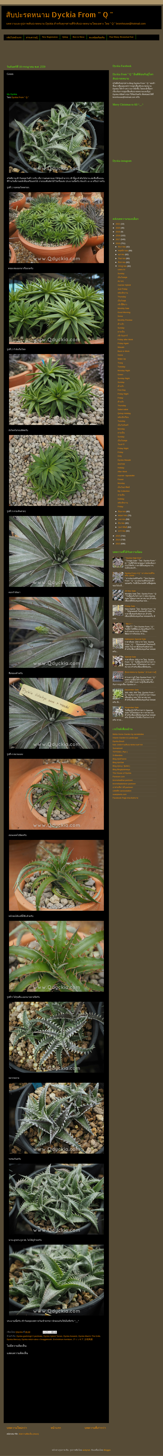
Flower (121, 479)
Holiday (121, 468)
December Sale (132, 690)
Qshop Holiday (124, 413)
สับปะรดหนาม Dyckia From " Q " (59, 14)
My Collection (124, 491)
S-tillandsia (117, 755)
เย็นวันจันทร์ (123, 425)
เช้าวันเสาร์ (123, 336)
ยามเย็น (121, 332)
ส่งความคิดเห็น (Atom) (29, 1434)
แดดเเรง (121, 269)
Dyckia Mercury (13, 1339)
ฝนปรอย (121, 464)
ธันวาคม (122, 247)
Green (120, 374)
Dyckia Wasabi (124, 460)
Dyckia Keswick (70, 1336)
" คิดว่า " (128, 624)
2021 (118, 224)
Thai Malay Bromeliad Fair (121, 37)
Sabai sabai (123, 409)
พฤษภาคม (123, 515)
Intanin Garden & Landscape (125, 738)
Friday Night (123, 394)
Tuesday (121, 367)
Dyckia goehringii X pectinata (29, 1336)
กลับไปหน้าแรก (14, 37)
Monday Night (124, 370)
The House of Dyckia (122, 773)
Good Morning (124, 312)
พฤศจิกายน (123, 250)
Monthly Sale (123, 308)
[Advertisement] (58, 51)
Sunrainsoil (118, 748)
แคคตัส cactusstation (122, 791)
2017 (118, 239)
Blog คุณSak (118, 762)
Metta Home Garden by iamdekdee (128, 734)
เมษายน (122, 519)
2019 (118, 232)
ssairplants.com (120, 794)
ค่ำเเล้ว (121, 324)
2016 (118, 243)
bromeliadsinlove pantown (124, 784)
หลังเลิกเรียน (123, 417)
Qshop (65, 37)
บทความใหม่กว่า (17, 1427)
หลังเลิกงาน (123, 293)
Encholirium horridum (62, 1339)
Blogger (107, 1450)
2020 (118, 228)
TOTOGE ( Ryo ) (120, 752)
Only (120, 456)
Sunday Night (124, 378)
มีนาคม (121, 523)
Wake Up (122, 359)
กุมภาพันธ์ (123, 527)
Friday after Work (125, 339)
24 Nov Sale (130, 591)
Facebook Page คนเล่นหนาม (125, 798)
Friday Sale (130, 606)
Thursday (122, 297)
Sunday (121, 273)
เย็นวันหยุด (122, 277)
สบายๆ (121, 281)
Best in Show (78, 37)
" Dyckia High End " (133, 558)
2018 (118, 235)
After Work (122, 471)
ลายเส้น (121, 495)
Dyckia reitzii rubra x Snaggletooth (37, 1339)
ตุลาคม (121, 254)
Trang (120, 363)
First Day (122, 390)
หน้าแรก (56, 1427)
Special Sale (130, 657)
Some (120, 316)
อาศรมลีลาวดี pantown (123, 787)
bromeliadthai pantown (123, 780)
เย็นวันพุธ (122, 301)
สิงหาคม (122, 262)
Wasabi (121, 347)
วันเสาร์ (121, 444)
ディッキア (78, 1339)
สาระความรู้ (31, 37)
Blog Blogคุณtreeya (121, 769)
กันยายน (122, 258)
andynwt (86, 1450)
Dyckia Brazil (118, 741)
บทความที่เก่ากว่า (95, 1427)
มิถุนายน (122, 511)
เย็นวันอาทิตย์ (124, 487)
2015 (118, 536)
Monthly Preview (125, 320)
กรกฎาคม (122, 266)
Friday (120, 398)
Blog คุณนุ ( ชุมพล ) (121, 766)
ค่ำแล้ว (121, 386)
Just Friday (122, 289)
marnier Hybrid (124, 285)
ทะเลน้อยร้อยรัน (96, 37)
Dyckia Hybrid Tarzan (52, 1336)
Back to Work (124, 351)
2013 (118, 544)
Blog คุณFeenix (119, 759)
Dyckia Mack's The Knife (89, 1336)
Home (120, 355)
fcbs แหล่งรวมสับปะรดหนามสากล (128, 745)
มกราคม (122, 531)
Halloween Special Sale (135, 639)
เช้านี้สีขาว (122, 304)
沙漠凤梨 (88, 1339)
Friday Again (123, 343)
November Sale (132, 707)
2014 (118, 540)
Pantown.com (119, 776)
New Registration (50, 37)
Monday (121, 429)
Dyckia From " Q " (20, 97)
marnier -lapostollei (126, 475)
